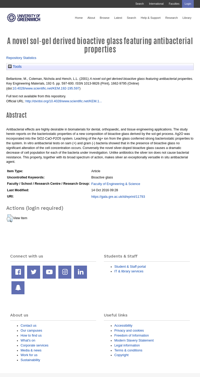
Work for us (29, 355)
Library (187, 17)
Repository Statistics (21, 58)
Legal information (127, 345)
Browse (104, 17)
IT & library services (128, 271)
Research (171, 17)
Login (188, 3)
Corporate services (34, 345)
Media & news (31, 350)
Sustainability (30, 360)
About (91, 17)
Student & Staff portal (130, 266)
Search (139, 3)
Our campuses (31, 330)
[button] (9, 218)
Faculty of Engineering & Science (115, 184)
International (156, 3)
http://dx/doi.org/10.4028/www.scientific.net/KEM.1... (63, 101)
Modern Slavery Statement (134, 340)
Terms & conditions (128, 350)
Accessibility (123, 325)
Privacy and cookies (129, 330)
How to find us (31, 335)
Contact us (28, 325)
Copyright (121, 355)
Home (79, 17)
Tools (15, 66)
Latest (118, 17)
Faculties (174, 3)
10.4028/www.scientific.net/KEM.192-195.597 (45, 88)
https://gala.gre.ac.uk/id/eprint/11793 (118, 197)
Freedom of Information (131, 335)
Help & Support (151, 17)
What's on (28, 340)
